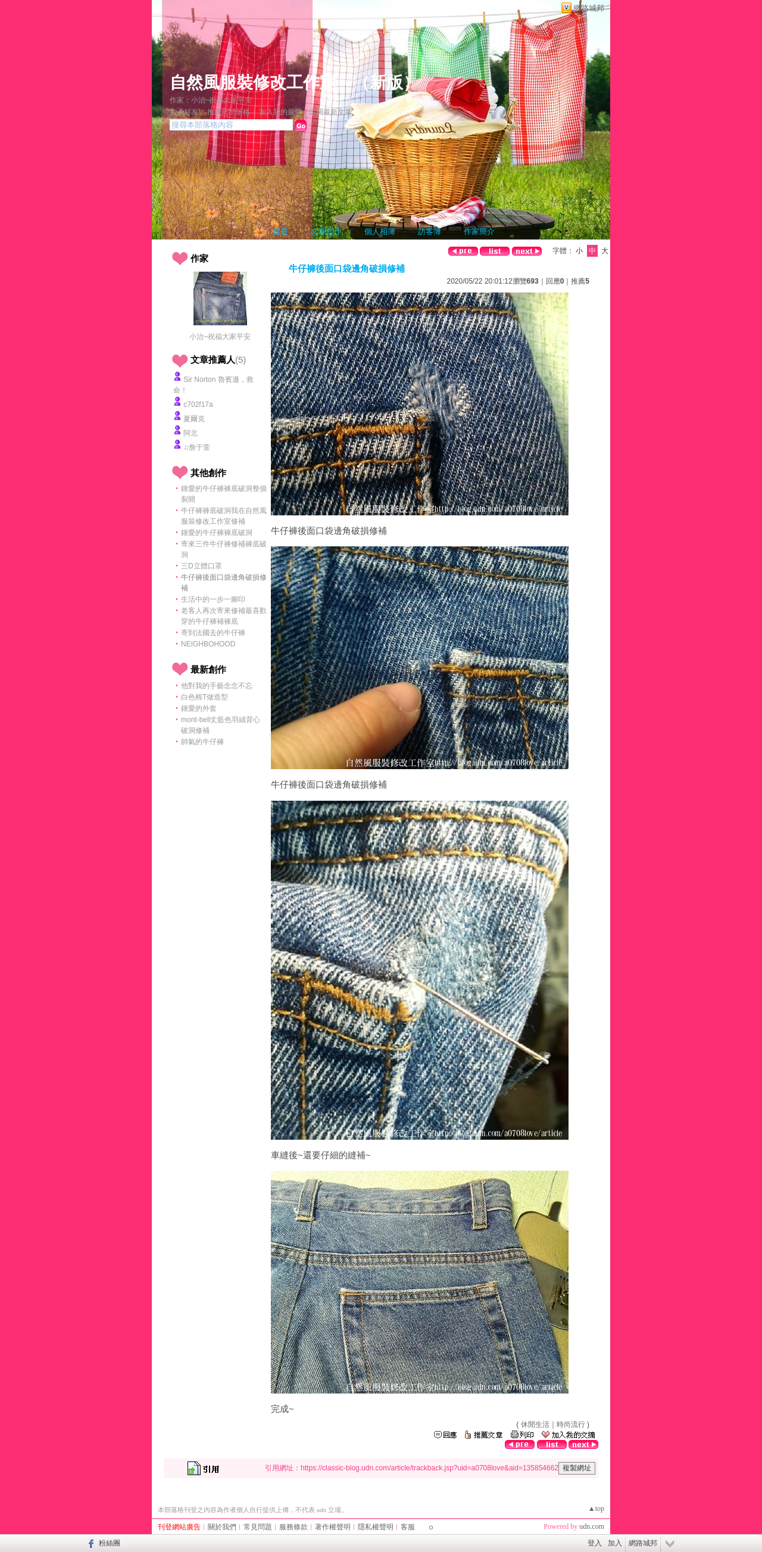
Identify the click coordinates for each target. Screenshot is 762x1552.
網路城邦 (588, 8)
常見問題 (257, 1527)
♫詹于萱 (196, 447)
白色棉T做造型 (204, 697)
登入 (595, 1543)
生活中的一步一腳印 (213, 599)
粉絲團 (109, 1543)
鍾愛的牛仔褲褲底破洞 (216, 532)
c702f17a (198, 404)
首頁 (280, 231)
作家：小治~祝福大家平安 (211, 100)
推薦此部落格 (228, 112)
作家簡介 (479, 231)
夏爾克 (194, 419)
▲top (596, 1508)
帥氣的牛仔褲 (202, 742)
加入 (615, 1543)
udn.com (591, 1526)
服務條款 (293, 1527)
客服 (408, 1527)
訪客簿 (429, 231)
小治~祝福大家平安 (220, 336)
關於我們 (222, 1527)
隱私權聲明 (376, 1527)
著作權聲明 (333, 1527)
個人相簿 (379, 231)
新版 (386, 82)
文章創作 (326, 231)
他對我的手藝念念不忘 (216, 686)
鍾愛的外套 (199, 708)
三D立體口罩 (201, 566)
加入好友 (184, 112)
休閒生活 (535, 1424)
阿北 (190, 433)
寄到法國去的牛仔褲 (213, 633)
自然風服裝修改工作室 (253, 82)
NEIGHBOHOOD (208, 644)
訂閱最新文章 (330, 112)
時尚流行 (571, 1424)
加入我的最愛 (280, 112)
